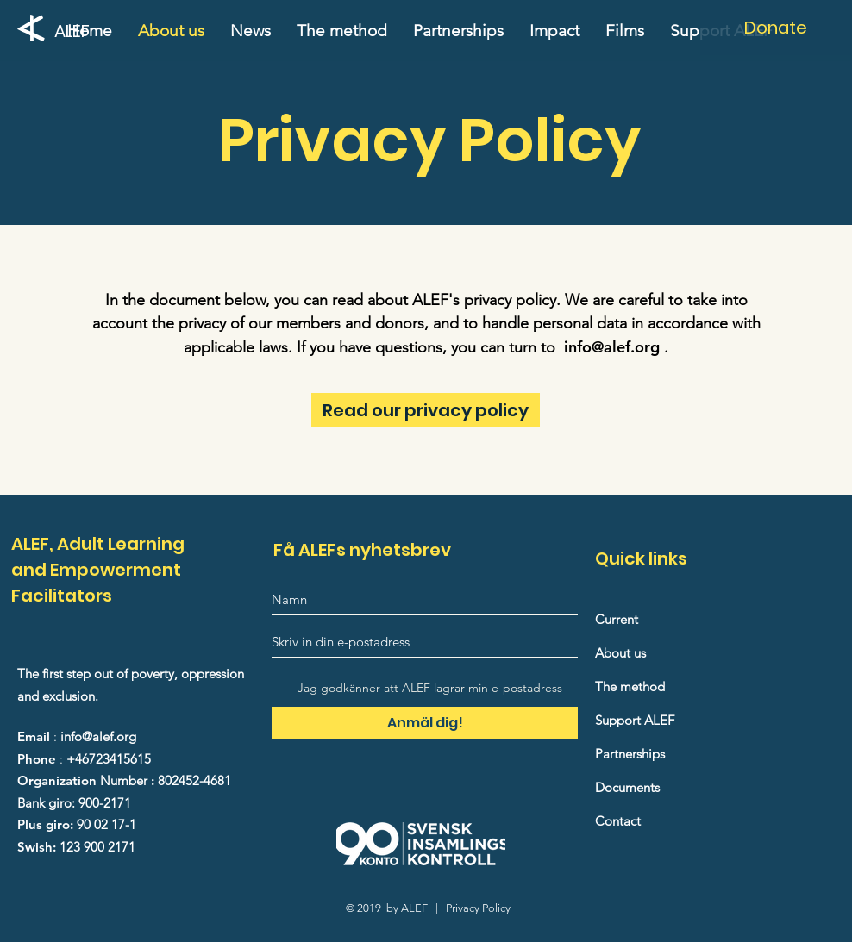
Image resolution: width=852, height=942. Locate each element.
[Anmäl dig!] (425, 723)
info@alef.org (612, 347)
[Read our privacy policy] (425, 410)
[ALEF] (76, 30)
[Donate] (775, 27)
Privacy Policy (478, 907)
